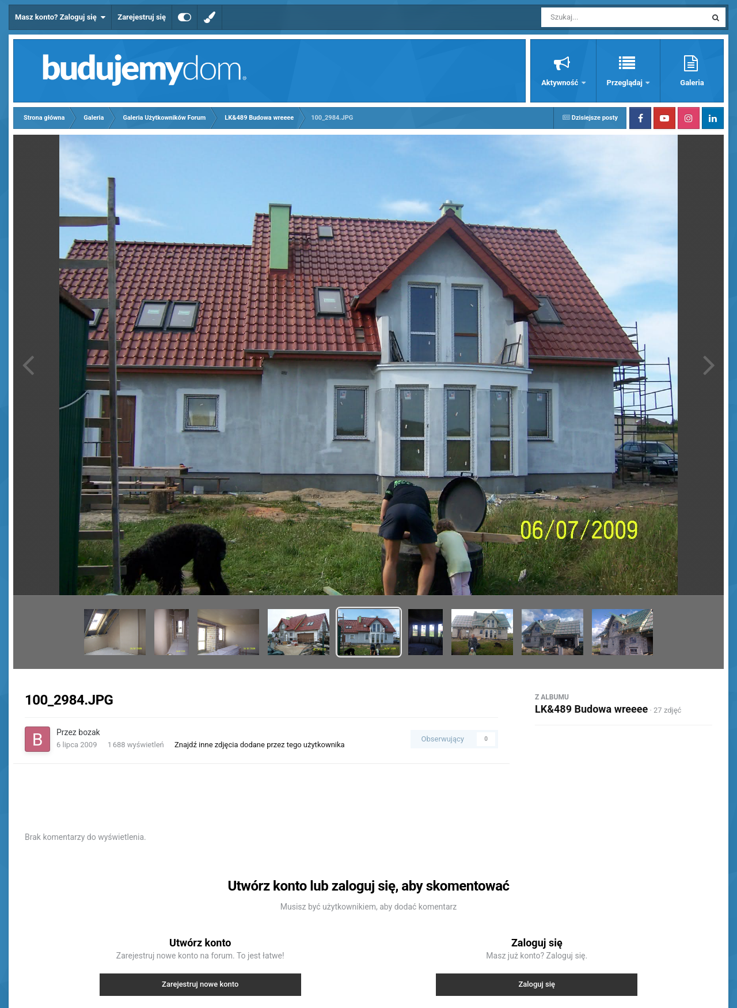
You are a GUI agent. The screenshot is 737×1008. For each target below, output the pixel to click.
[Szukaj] (597, 17)
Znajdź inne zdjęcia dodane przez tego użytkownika (259, 744)
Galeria (692, 82)
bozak (89, 732)
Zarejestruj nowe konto (200, 984)
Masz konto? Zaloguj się (60, 17)
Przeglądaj (625, 82)
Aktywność (560, 82)
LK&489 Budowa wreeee (591, 709)
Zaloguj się (536, 984)
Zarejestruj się (141, 17)
